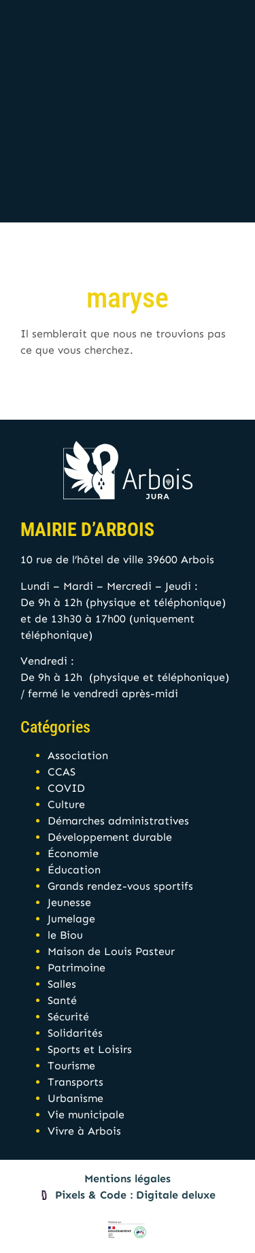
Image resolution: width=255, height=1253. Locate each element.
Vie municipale (86, 1114)
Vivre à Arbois (84, 1130)
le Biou (65, 935)
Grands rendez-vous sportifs (120, 886)
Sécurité (68, 1016)
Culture (66, 804)
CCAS (61, 771)
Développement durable (110, 837)
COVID (66, 788)
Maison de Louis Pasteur (111, 951)
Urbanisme (75, 1098)
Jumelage (71, 918)
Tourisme (71, 1065)
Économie (73, 853)
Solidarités (75, 1032)
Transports (75, 1081)
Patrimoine (76, 967)
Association (78, 755)
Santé (62, 1000)
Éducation (74, 869)
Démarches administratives (118, 820)
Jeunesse (69, 902)
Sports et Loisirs (90, 1049)
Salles (62, 984)
